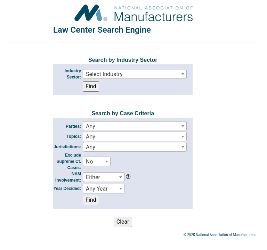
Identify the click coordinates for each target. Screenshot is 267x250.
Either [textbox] (93, 177)
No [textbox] (89, 161)
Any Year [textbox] (97, 188)
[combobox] (135, 74)
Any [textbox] (90, 126)
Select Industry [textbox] (104, 74)
